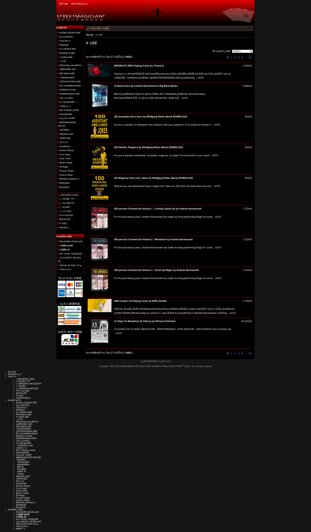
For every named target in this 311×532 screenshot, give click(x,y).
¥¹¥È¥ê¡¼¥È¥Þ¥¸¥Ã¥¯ (70, 32)
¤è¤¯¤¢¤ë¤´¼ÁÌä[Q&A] (70, 254)
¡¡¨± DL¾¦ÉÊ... (66, 211)
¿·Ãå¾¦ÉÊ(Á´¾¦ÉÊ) (25, 379)
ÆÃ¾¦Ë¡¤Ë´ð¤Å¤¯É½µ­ (70, 265)
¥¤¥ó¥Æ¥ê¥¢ (65, 114)
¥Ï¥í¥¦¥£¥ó (64, 183)
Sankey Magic (66, 175)
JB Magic (63, 167)
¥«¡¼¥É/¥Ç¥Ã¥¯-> (68, 102)
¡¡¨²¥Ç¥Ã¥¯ (21, 386)
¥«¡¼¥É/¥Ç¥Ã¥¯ (24, 443)
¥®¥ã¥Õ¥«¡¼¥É (24, 445)
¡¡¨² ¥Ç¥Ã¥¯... (66, 207)
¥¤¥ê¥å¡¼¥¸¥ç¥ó (67, 90)
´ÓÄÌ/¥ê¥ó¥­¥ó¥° (67, 77)
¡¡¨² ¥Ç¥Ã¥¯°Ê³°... (67, 199)
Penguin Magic (66, 171)
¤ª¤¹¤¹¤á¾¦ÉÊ (23, 391)
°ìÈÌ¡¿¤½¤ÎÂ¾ (66, 98)
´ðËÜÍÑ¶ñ (20, 460)
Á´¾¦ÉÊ (19, 395)
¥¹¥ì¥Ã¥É (21, 469)
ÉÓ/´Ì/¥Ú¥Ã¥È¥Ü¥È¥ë (70, 86)
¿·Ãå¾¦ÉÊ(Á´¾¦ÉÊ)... (69, 195)
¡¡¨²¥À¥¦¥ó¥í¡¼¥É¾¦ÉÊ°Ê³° (29, 383)
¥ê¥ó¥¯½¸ (21, 528)
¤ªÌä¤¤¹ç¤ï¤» (65, 269)
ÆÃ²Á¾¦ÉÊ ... (66, 219)
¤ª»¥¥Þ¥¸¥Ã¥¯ (66, 57)
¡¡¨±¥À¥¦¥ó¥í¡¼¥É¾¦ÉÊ (27, 388)
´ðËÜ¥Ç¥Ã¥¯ (23, 462)
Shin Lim (63, 142)
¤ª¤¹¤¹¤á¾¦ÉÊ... (67, 215)
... (245, 57)
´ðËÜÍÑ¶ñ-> (65, 130)
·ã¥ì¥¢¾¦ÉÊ (65, 138)
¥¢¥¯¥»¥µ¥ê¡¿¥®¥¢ (69, 110)
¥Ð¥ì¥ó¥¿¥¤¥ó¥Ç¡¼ (69, 179)
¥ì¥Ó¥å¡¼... (65, 227)
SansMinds (64, 146)
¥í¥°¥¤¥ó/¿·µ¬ (79, 4)
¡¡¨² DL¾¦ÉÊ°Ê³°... (68, 203)
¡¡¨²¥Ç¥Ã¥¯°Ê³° (23, 381)
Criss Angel (64, 154)
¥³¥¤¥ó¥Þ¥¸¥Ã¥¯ (67, 53)
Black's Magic (66, 162)
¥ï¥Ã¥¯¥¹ (21, 471)
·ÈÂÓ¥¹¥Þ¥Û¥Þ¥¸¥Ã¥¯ (70, 81)
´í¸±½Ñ (62, 61)
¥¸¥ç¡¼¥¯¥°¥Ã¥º (67, 118)
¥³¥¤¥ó (20, 474)
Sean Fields (65, 158)
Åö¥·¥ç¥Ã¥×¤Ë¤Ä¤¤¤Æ (71, 241)
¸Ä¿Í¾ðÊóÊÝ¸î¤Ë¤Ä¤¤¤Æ (28, 521)
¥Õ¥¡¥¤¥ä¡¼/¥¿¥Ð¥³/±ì (70, 65)
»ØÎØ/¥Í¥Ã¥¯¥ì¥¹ (67, 69)
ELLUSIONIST (66, 37)
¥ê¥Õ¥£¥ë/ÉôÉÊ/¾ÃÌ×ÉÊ (28, 457)
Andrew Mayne (66, 150)
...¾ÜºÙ (199, 77)
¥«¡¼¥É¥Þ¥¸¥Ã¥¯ (68, 49)
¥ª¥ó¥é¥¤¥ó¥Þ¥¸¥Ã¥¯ (70, 94)
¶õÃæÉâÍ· (64, 45)
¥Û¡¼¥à (63, 4)
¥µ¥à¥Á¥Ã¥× (23, 464)
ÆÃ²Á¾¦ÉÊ (21, 393)
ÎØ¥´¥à (20, 467)
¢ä (250, 57)
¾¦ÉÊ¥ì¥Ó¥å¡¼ (23, 398)
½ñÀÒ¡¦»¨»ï (65, 106)
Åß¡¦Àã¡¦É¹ (64, 187)
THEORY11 (65, 41)
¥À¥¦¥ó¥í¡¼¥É (66, 134)
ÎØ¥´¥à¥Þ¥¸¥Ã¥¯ (67, 73)
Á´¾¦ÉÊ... (64, 223)
